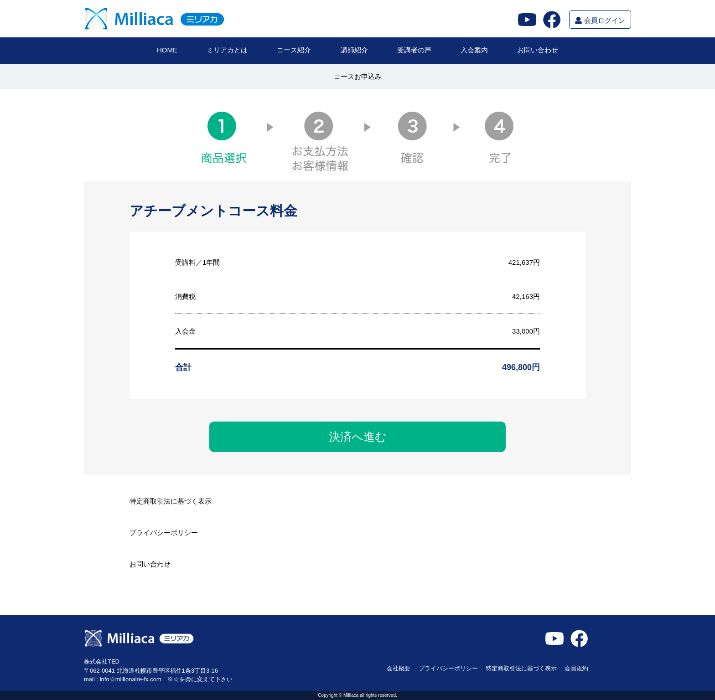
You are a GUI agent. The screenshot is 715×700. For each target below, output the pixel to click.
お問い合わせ (537, 50)
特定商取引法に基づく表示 (171, 501)
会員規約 (576, 668)
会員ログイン (600, 20)
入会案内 (474, 50)
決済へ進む (358, 436)
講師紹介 (354, 50)
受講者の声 (414, 50)
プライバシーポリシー (164, 532)
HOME (167, 50)
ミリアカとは (227, 50)
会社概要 (398, 668)
